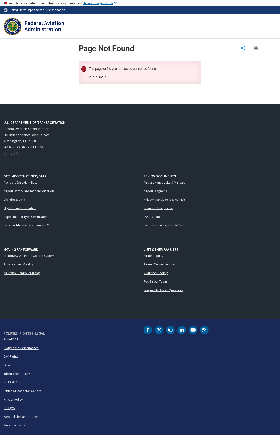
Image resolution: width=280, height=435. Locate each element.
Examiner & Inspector (158, 208)
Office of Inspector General (23, 391)
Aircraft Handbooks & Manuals (164, 182)
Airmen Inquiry (153, 256)
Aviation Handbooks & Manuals (165, 199)
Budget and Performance (21, 348)
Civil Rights (11, 356)
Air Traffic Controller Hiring (22, 273)
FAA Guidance (153, 217)
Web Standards (14, 425)
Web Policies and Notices (21, 417)
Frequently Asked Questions (163, 290)
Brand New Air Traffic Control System (29, 256)
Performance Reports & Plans (164, 225)
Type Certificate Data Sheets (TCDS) (29, 225)
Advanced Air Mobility (18, 264)
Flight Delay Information (20, 208)
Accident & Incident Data (20, 182)
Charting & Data (14, 199)
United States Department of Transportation (37, 10)
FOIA (7, 365)
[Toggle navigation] (271, 27)
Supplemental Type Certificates (26, 217)
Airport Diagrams (155, 191)
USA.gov (9, 408)
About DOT (11, 339)
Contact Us (12, 153)
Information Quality (17, 373)
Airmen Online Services (160, 264)
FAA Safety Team (155, 281)
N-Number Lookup (156, 273)
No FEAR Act (12, 382)
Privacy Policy (13, 399)
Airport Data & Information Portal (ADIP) (31, 191)
